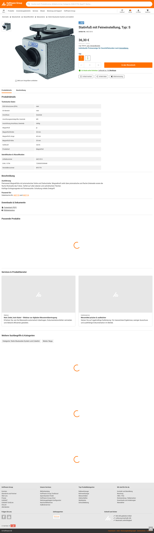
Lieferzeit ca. (107, 70)
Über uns (4, 496)
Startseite (5, 17)
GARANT (4, 500)
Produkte (11, 11)
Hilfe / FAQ (120, 496)
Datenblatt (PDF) (9, 207)
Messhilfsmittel (29, 17)
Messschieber (83, 496)
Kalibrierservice (45, 505)
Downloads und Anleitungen (126, 500)
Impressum (112, 531)
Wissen (42, 11)
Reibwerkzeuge (84, 491)
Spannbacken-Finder (47, 496)
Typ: (80, 54)
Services (35, 11)
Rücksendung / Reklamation (126, 498)
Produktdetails (7, 90)
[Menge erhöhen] (98, 65)
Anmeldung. (124, 48)
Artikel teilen (101, 76)
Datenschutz (141, 531)
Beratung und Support (54, 11)
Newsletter (120, 502)
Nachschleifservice (46, 502)
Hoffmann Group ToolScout (49, 493)
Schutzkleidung (84, 502)
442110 (16, 195)
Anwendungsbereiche (23, 11)
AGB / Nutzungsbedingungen (126, 531)
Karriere (4, 491)
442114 (26, 195)
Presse (4, 498)
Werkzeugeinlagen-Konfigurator (50, 500)
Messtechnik (16, 17)
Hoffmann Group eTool (47, 498)
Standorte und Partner (9, 493)
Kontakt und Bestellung (125, 491)
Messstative (41, 17)
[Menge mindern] (81, 65)
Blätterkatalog (117, 76)
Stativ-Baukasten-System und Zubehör (61, 17)
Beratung (120, 493)
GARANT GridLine (7, 502)
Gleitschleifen (83, 498)
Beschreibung (21, 90)
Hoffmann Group (69, 11)
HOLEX (4, 505)
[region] (8, 51)
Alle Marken (5, 507)
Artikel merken (86, 76)
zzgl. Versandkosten (93, 46)
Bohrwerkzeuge (84, 493)
